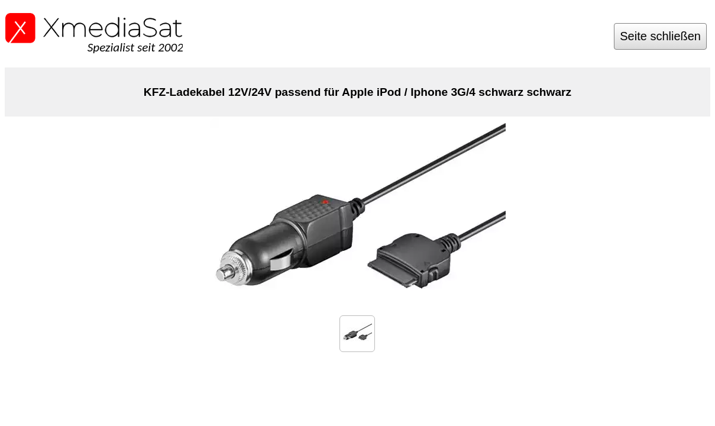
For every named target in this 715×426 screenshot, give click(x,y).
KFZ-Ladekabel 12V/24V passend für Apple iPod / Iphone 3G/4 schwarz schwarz (357, 92)
